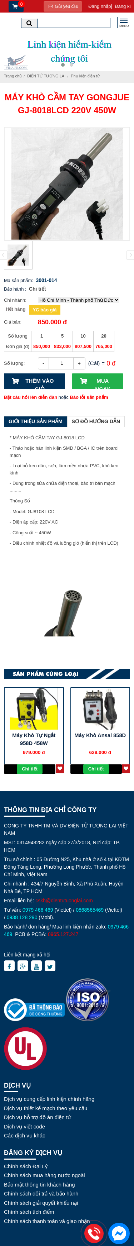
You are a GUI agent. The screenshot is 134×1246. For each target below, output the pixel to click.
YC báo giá (44, 309)
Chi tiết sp (30, 770)
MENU (124, 25)
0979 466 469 (38, 910)
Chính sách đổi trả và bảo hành (41, 1193)
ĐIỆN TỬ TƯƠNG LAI (46, 76)
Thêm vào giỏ (39, 383)
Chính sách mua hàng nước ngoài (44, 1175)
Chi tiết (37, 289)
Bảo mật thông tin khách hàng (39, 1184)
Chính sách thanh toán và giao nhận (47, 1221)
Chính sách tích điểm (29, 1212)
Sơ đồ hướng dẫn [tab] (96, 421)
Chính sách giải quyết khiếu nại (41, 1203)
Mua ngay (102, 383)
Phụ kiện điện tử (85, 76)
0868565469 (90, 910)
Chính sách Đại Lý (26, 1166)
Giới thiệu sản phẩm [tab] (36, 421)
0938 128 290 (22, 917)
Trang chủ (13, 76)
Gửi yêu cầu (63, 6)
